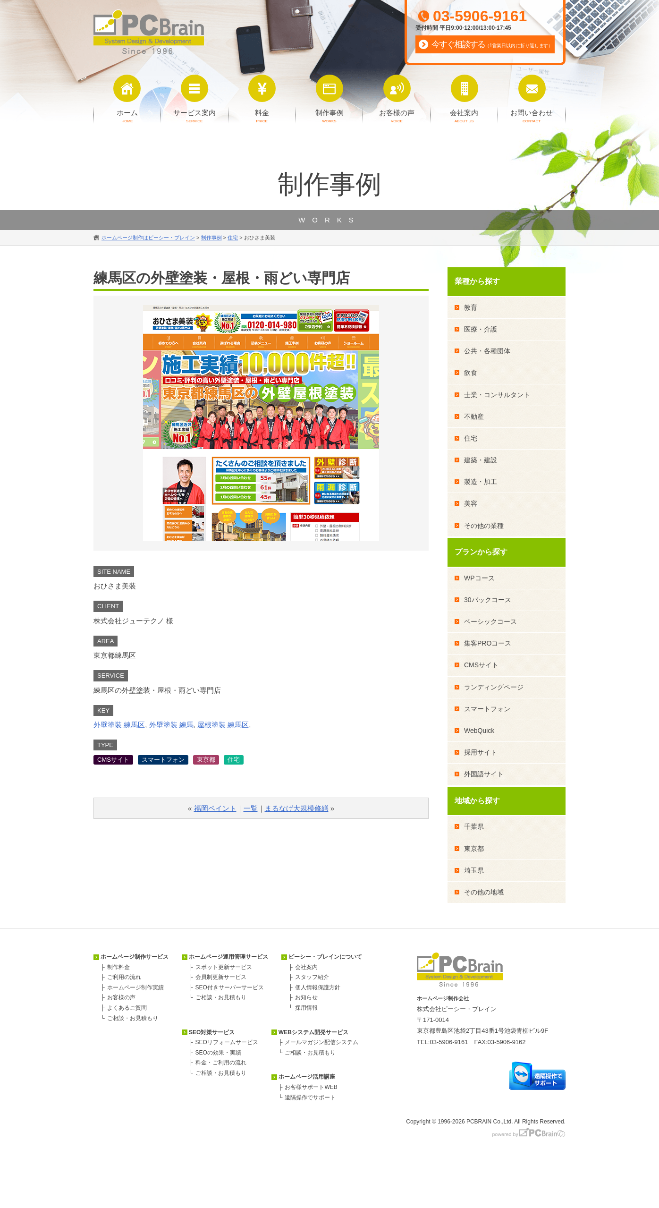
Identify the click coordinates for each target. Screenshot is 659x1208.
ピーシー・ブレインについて (325, 956)
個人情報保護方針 (317, 987)
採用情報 (306, 1007)
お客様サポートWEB (311, 1087)
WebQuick (479, 730)
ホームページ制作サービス (135, 956)
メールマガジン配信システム (321, 1042)
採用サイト (480, 752)
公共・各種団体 (487, 351)
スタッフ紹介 (312, 977)
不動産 (474, 416)
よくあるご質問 (127, 1007)
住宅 (234, 759)
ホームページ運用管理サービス (228, 956)
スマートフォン (163, 759)
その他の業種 (484, 525)
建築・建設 (480, 460)
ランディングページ (494, 687)
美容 (470, 503)
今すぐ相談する (492, 44)
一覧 (251, 808)
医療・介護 (480, 329)
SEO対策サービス (212, 1032)
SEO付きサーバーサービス (229, 987)
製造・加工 (480, 481)
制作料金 (118, 967)
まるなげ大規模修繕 (297, 808)
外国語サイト (484, 774)
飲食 (470, 372)
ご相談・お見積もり (132, 1018)
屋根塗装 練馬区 (223, 725)
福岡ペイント (215, 808)
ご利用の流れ (124, 977)
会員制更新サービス (220, 977)
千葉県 (474, 826)
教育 (470, 307)
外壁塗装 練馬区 (119, 725)
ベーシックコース (490, 621)
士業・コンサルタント (497, 395)
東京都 (206, 759)
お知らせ (306, 997)
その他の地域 (484, 892)
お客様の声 (121, 997)
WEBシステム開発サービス (313, 1032)
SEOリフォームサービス (226, 1042)
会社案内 (306, 967)
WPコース (479, 578)
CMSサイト (113, 759)
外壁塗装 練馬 (171, 725)
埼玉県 (474, 870)
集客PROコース (487, 643)
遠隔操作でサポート (310, 1097)
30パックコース (487, 600)
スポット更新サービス (223, 967)
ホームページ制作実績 (135, 987)
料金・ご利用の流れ (220, 1062)
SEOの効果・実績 (218, 1052)
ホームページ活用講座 (307, 1076)
